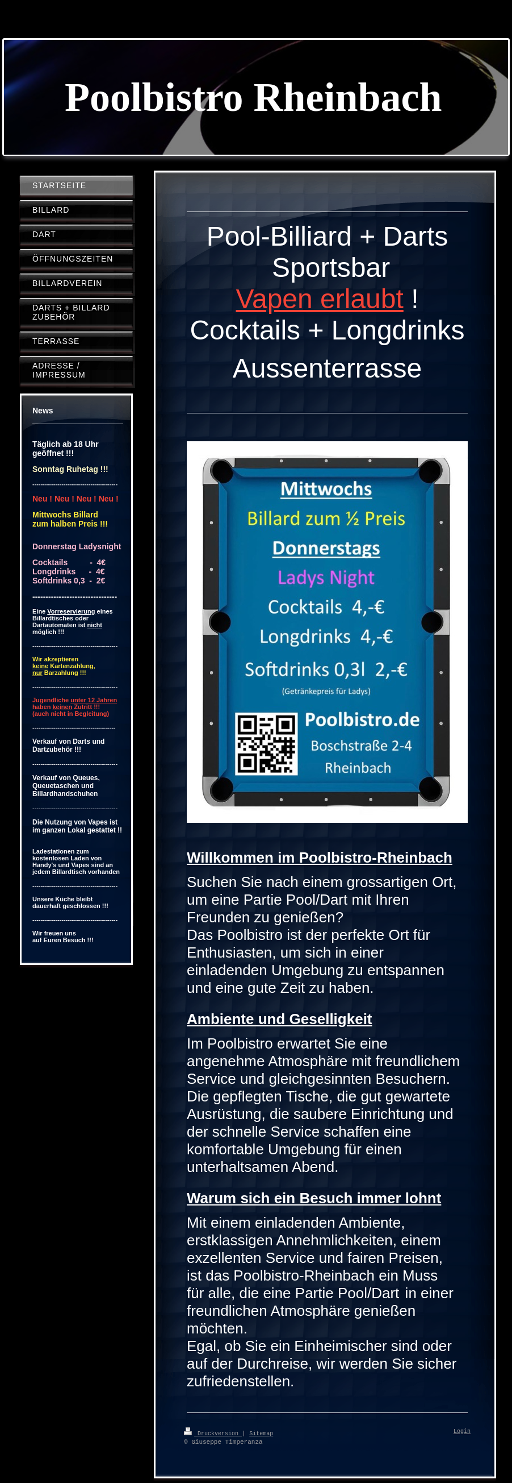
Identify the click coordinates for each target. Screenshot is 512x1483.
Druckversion (213, 1433)
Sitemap (261, 1433)
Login (462, 1432)
